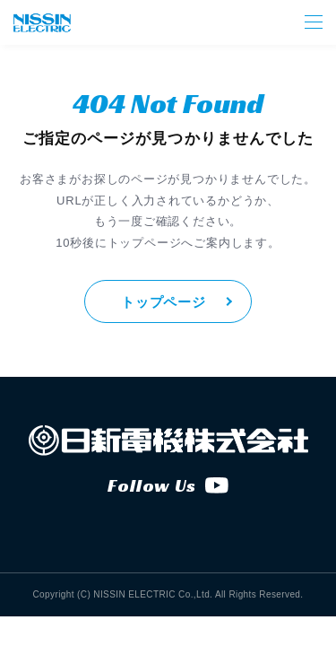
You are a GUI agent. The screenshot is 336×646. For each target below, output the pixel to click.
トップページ (163, 302)
